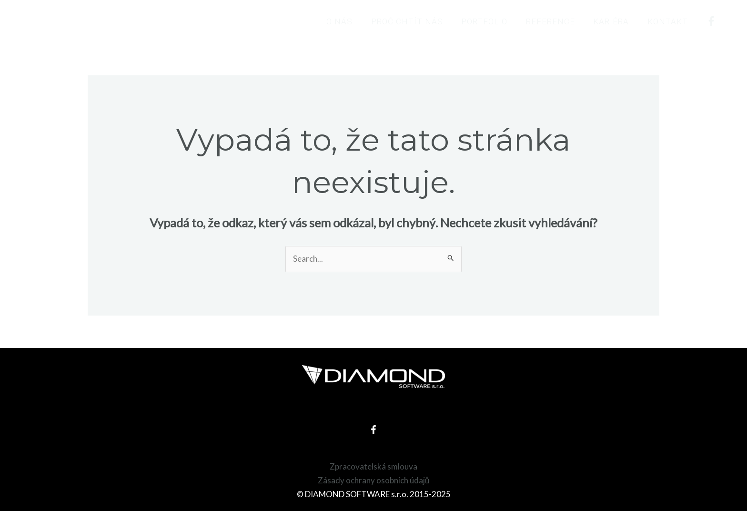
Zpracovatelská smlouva (373, 466)
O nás (351, 21)
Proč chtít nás (417, 21)
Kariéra (614, 21)
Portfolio (492, 21)
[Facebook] (711, 21)
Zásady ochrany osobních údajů (373, 480)
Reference (555, 21)
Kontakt (668, 21)
